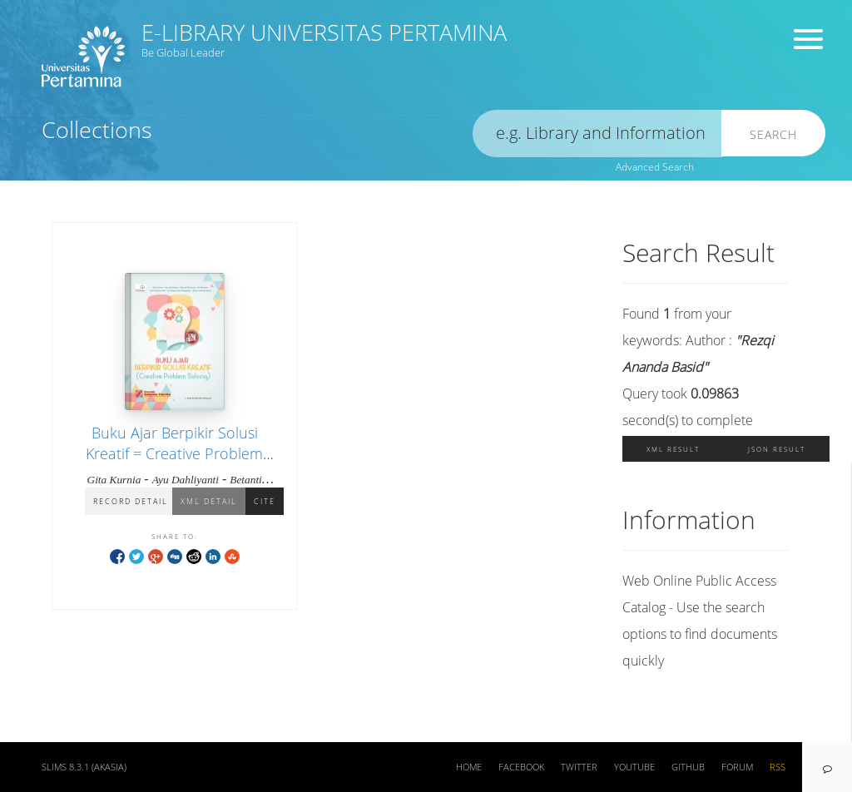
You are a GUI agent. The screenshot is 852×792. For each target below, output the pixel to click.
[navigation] (827, 767)
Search (773, 134)
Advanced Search (655, 167)
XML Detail (209, 501)
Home (469, 767)
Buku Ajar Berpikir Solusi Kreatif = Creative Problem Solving (174, 453)
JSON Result (776, 448)
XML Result (673, 448)
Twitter (579, 767)
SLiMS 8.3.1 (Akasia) (84, 767)
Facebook (521, 767)
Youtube (634, 767)
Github (688, 767)
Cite (264, 501)
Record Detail (130, 501)
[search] (597, 133)
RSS (777, 767)
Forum (737, 767)
